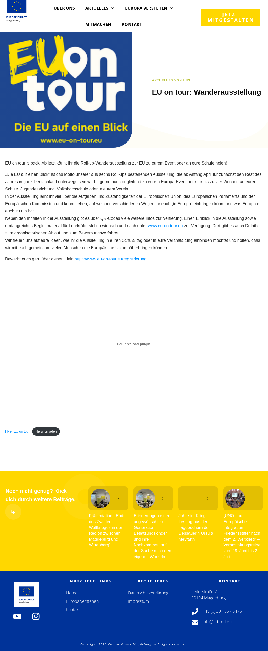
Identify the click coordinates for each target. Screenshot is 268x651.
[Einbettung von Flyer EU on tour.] (134, 344)
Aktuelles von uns (171, 80)
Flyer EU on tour (17, 431)
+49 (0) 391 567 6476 (222, 611)
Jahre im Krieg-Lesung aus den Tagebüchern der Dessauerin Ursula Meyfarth (195, 527)
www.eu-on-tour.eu (165, 225)
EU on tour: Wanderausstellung (206, 92)
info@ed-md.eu (217, 622)
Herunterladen (46, 431)
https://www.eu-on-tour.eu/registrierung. (111, 259)
